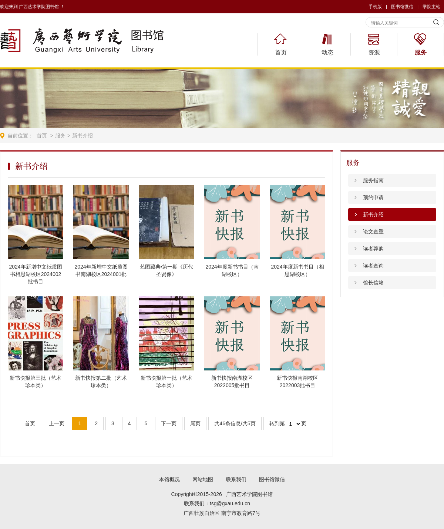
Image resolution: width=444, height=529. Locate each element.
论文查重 (373, 231)
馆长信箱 (373, 283)
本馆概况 (169, 479)
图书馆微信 (272, 479)
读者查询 (373, 266)
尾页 (195, 423)
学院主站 (431, 6)
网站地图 (202, 479)
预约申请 (373, 197)
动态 (327, 52)
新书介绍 (82, 136)
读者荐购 (373, 249)
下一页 (168, 423)
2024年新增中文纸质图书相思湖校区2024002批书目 (35, 274)
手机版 (375, 6)
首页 (281, 52)
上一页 (56, 423)
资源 (374, 52)
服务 (421, 52)
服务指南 (373, 180)
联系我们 (236, 479)
